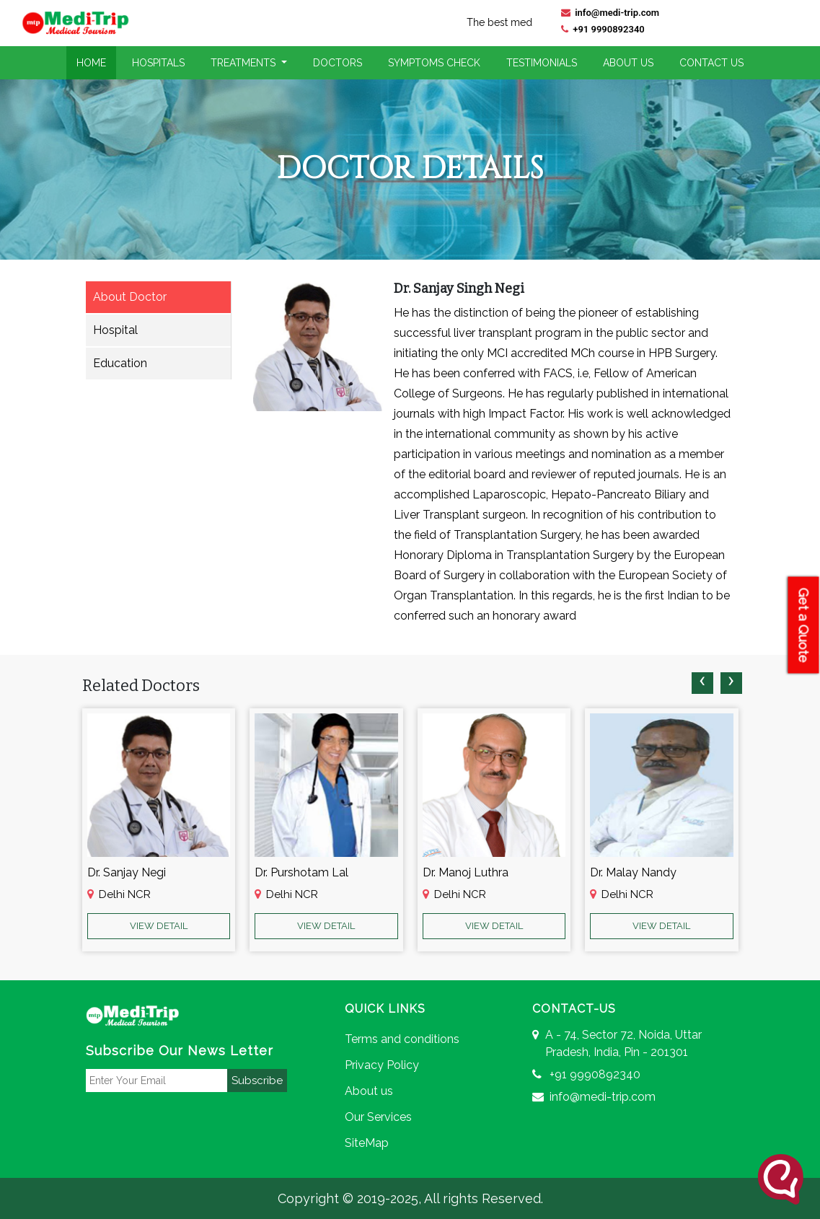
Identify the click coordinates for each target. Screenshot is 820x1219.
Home (91, 63)
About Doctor (130, 297)
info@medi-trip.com (610, 12)
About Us (628, 63)
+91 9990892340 (603, 29)
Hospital (115, 330)
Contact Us (711, 63)
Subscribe (257, 1080)
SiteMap (367, 1143)
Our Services (378, 1117)
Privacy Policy (382, 1065)
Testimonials (541, 63)
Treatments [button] (244, 63)
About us (369, 1091)
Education (120, 363)
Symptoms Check (434, 63)
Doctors (337, 63)
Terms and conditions (402, 1039)
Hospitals (158, 63)
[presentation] (702, 683)
